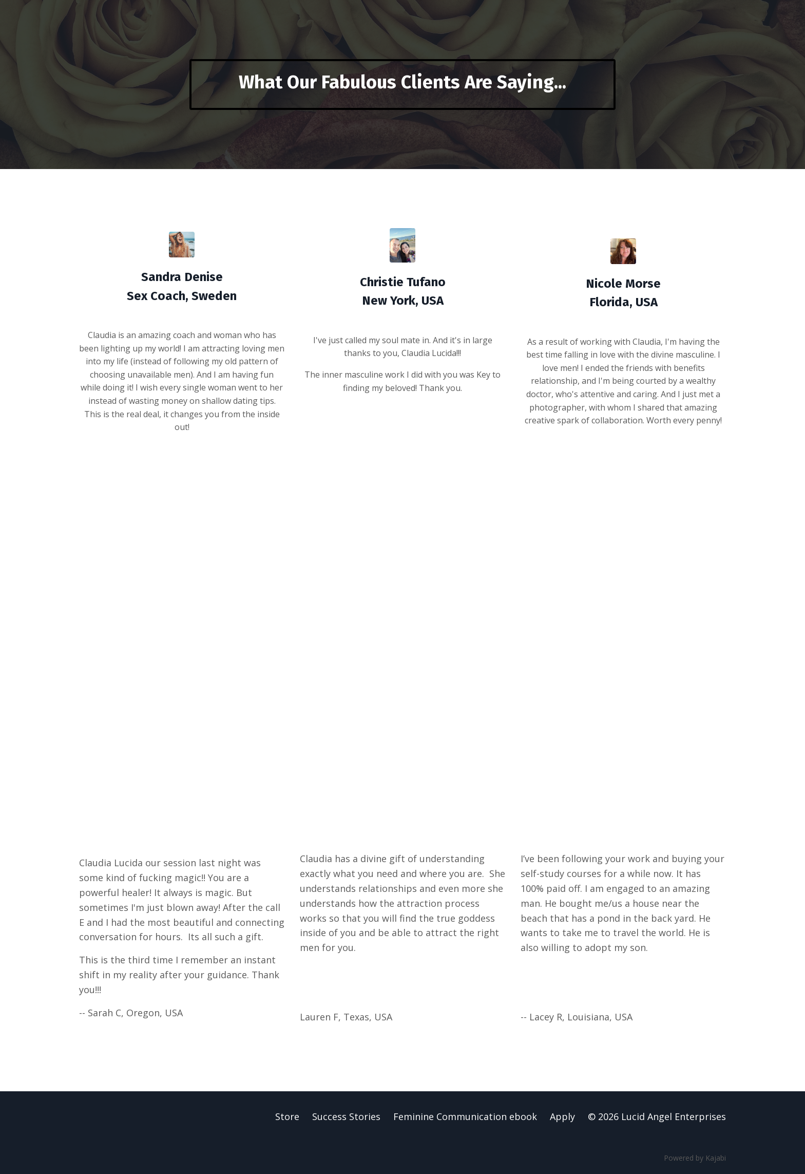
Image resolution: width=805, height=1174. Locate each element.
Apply (562, 1116)
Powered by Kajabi (695, 1158)
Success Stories (346, 1116)
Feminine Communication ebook (465, 1116)
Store (287, 1116)
